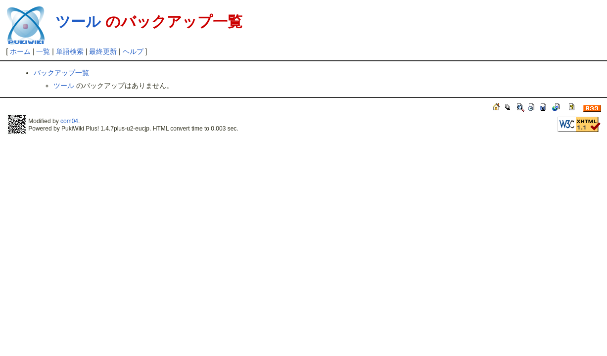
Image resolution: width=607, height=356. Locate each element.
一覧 (43, 51)
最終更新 (103, 51)
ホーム (20, 51)
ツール (78, 21)
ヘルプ (133, 51)
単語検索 (70, 51)
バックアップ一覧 (61, 73)
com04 (69, 121)
